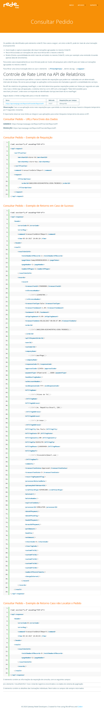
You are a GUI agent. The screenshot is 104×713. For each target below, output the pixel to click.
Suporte (94, 5)
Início (72, 5)
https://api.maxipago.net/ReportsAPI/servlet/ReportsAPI (25, 104)
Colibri (80, 707)
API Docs (82, 5)
